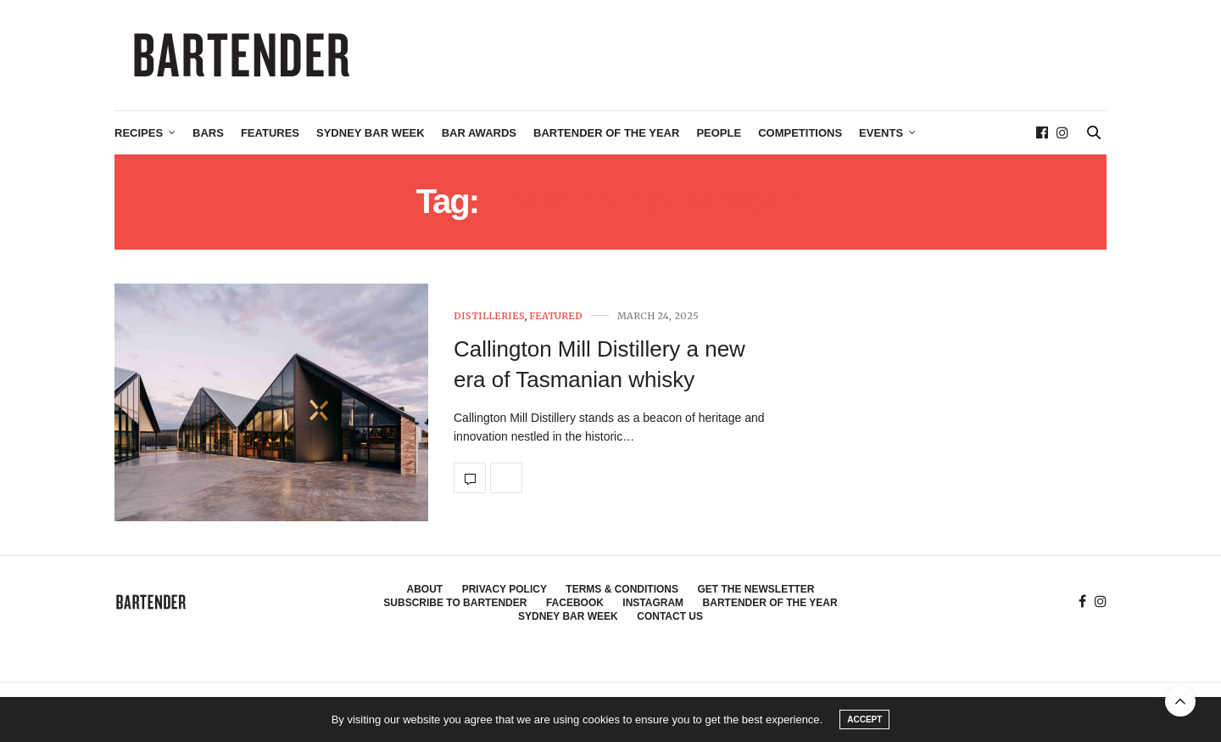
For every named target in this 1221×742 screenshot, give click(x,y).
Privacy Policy (504, 589)
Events (881, 132)
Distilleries (489, 316)
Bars (208, 132)
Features (270, 132)
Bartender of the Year (606, 132)
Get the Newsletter (755, 589)
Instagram (652, 603)
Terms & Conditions (622, 589)
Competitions (800, 132)
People (718, 132)
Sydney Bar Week (370, 132)
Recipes (138, 132)
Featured (556, 316)
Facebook (575, 603)
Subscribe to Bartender (455, 603)
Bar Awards (479, 132)
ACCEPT (864, 719)
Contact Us (670, 616)
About (425, 589)
